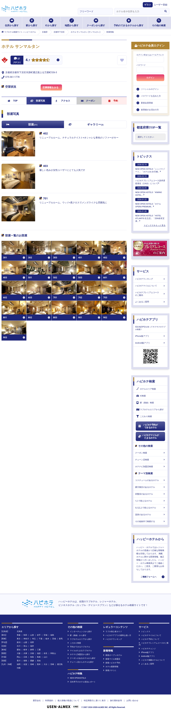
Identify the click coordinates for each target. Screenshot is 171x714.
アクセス (63, 100)
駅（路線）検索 (145, 402)
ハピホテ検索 (146, 381)
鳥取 (32, 657)
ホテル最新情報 (110, 667)
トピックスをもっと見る (155, 225)
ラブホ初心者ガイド (112, 631)
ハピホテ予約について (149, 639)
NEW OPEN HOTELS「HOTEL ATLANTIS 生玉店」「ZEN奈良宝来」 (149, 216)
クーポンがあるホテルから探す (82, 658)
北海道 (19, 631)
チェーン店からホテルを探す (81, 662)
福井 (32, 646)
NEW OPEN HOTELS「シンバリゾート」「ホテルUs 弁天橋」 (150, 168)
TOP (13, 100)
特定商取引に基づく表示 (95, 700)
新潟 (18, 642)
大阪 (18, 653)
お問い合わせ (132, 700)
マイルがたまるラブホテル (80, 651)
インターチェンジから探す (80, 631)
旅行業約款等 (116, 700)
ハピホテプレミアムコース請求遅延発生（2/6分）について (150, 179)
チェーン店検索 (150, 460)
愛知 (18, 650)
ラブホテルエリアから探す (150, 409)
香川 (18, 661)
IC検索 (141, 395)
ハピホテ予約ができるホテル (148, 426)
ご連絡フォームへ (148, 577)
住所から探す (12, 22)
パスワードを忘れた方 (151, 96)
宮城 (45, 635)
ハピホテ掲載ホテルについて (152, 660)
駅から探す (31, 22)
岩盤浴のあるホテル (150, 494)
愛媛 (32, 661)
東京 (18, 639)
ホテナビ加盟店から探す (79, 654)
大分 (45, 664)
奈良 (45, 653)
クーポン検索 (150, 453)
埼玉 (34, 639)
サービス (143, 271)
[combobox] (138, 11)
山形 (32, 635)
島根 (39, 657)
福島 (52, 635)
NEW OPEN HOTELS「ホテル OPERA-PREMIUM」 (148, 203)
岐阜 (25, 650)
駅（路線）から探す (77, 635)
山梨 (25, 642)
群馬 (61, 639)
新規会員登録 (147, 103)
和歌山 (53, 653)
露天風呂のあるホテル (150, 487)
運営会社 (37, 700)
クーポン (88, 100)
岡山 (18, 657)
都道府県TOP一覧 (149, 127)
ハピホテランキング (150, 279)
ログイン (150, 78)
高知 (39, 661)
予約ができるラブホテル (79, 647)
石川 (18, 646)
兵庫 (25, 653)
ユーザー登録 (160, 4)
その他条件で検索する (150, 521)
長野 (32, 642)
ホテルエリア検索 (146, 389)
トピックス (144, 156)
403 (45, 166)
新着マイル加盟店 (111, 659)
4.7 (27, 60)
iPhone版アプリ (150, 336)
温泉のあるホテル (150, 514)
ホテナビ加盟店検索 (150, 466)
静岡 (32, 650)
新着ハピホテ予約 (111, 663)
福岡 (18, 664)
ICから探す (50, 22)
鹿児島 (60, 664)
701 (45, 198)
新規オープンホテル (112, 655)
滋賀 (39, 653)
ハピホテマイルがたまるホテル (148, 436)
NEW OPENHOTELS (77, 678)
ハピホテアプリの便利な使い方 (117, 635)
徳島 (25, 661)
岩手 (39, 635)
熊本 (39, 664)
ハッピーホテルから (150, 539)
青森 (18, 635)
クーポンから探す (96, 22)
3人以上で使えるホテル (150, 508)
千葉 (40, 639)
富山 (25, 646)
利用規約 (49, 700)
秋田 (25, 635)
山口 (45, 657)
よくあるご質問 (150, 302)
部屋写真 (38, 100)
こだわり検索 (144, 416)
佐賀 (25, 664)
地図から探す (71, 22)
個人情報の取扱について (68, 700)
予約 (113, 100)
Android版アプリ (150, 343)
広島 (25, 657)
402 (45, 133)
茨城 (54, 639)
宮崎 (52, 664)
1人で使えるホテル (150, 501)
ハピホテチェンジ (147, 649)
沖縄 (18, 668)
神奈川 (26, 639)
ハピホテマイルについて (150, 286)
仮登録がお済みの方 (150, 110)
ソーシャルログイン (150, 89)
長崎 (32, 664)
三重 (39, 650)
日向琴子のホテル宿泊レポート (82, 682)
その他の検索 (159, 22)
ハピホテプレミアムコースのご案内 (150, 293)
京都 (32, 653)
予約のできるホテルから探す (129, 22)
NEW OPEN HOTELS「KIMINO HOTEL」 (148, 191)
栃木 (47, 639)
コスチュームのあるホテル (150, 480)
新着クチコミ (109, 670)
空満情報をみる (52, 88)
